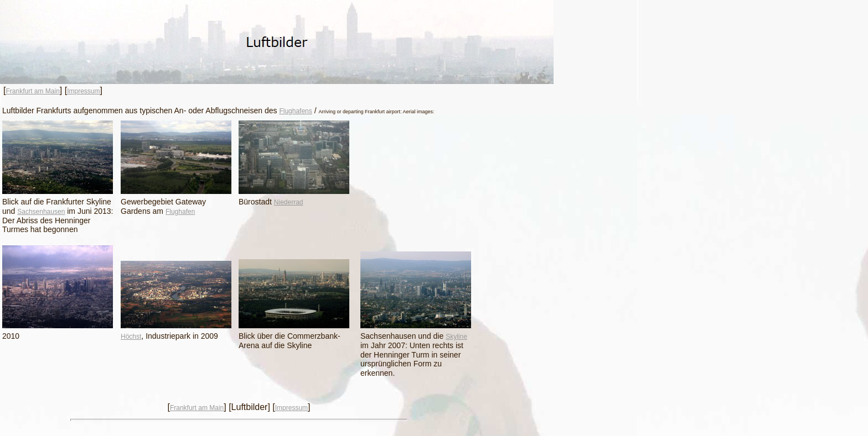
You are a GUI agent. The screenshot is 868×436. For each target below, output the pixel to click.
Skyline (456, 336)
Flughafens (295, 111)
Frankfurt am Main (32, 91)
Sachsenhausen (41, 212)
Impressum (83, 91)
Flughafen (180, 212)
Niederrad (288, 202)
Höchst (131, 336)
